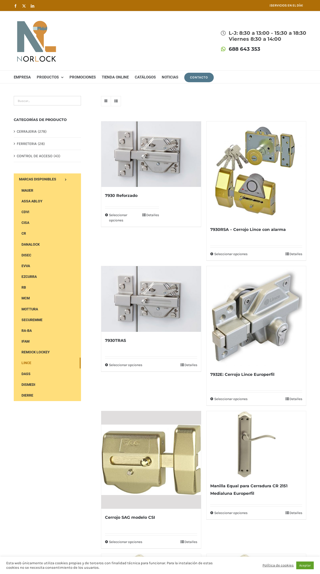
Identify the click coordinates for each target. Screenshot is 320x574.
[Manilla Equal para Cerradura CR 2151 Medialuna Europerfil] (256, 444)
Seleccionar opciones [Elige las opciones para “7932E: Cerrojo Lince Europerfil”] (231, 399)
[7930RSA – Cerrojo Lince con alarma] (256, 171)
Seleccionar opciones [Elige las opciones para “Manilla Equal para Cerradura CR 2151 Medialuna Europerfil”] (231, 513)
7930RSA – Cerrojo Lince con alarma (248, 229)
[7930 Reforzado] (151, 154)
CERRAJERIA (27, 131)
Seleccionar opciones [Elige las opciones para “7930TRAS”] (125, 365)
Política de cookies (278, 565)
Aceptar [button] (305, 565)
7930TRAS (115, 340)
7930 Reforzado (121, 195)
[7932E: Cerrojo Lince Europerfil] (256, 316)
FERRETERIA (27, 143)
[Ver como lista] (116, 101)
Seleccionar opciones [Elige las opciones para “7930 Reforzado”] (118, 217)
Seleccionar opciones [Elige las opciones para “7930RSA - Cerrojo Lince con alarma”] (231, 254)
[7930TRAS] (151, 299)
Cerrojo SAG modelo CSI (130, 517)
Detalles (152, 215)
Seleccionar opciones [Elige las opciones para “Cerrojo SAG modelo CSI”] (125, 542)
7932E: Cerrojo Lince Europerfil (242, 374)
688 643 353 (244, 49)
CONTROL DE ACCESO (34, 156)
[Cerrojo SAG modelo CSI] (151, 460)
